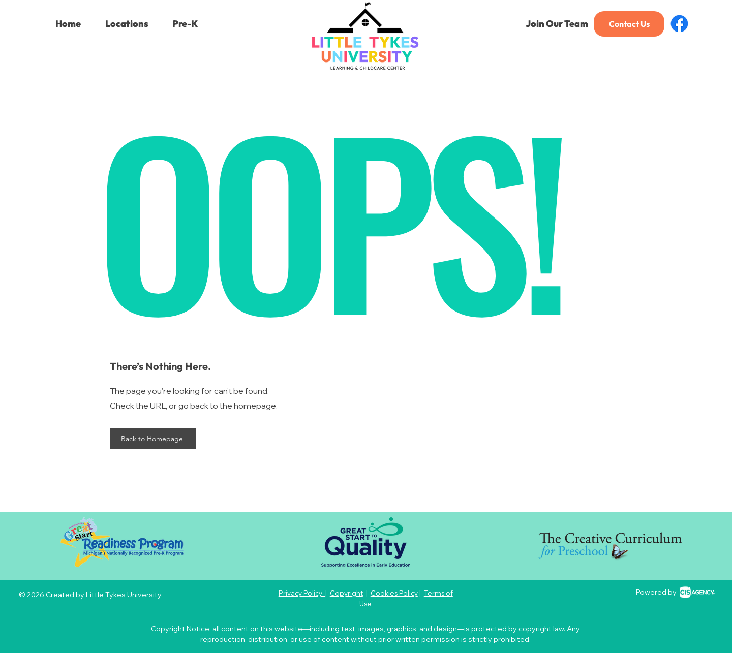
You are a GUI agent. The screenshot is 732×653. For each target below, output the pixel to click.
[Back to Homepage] (153, 438)
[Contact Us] (629, 24)
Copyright (346, 593)
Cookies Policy (394, 593)
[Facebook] (679, 23)
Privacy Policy (302, 593)
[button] (127, 24)
